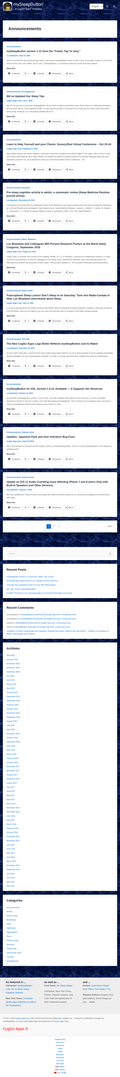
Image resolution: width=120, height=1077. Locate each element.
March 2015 (11, 868)
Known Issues (28, 484)
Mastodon (60, 1054)
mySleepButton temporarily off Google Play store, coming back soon (48, 621)
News (24, 246)
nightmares (11, 935)
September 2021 (13, 703)
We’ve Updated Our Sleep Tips (25, 103)
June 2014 (11, 885)
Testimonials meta (14, 960)
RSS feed (60, 1064)
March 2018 (11, 761)
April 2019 (11, 736)
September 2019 (13, 724)
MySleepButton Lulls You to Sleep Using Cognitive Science (19, 989)
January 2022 (12, 699)
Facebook (60, 1057)
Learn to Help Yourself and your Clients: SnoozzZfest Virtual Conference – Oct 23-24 (59, 151)
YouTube (60, 1060)
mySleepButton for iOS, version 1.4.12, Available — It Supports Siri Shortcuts (54, 395)
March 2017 (11, 811)
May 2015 (11, 860)
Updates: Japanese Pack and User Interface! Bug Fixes (41, 443)
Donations (60, 1045)
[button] (107, 10)
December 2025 (13, 671)
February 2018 (13, 765)
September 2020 (13, 708)
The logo (26, 346)
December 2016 (13, 815)
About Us (60, 1042)
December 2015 (13, 843)
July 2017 (10, 794)
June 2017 (11, 798)
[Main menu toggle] (114, 10)
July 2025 (10, 683)
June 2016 (11, 823)
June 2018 (11, 753)
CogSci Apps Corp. (23, 1018)
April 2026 (11, 662)
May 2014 (11, 889)
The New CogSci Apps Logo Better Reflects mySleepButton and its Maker (52, 350)
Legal (60, 1048)
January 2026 (12, 666)
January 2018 (12, 769)
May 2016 (11, 827)
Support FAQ (60, 1039)
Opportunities (12, 939)
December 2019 (13, 720)
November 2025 (13, 675)
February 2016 (13, 835)
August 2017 (12, 790)
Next (111, 533)
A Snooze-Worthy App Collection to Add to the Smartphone (21, 1002)
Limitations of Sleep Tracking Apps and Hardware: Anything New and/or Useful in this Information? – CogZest (51, 638)
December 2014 (13, 872)
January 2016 (12, 839)
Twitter (60, 1051)
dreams (10, 918)
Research (26, 195)
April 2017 (11, 806)
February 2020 (13, 712)
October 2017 (12, 782)
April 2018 (11, 757)
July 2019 (10, 732)
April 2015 (11, 864)
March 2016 (11, 831)
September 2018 (13, 749)
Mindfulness (11, 927)
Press (30, 298)
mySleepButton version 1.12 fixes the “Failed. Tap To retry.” (44, 58)
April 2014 (11, 893)
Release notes (28, 439)
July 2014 (10, 881)
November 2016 (13, 819)
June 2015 (11, 856)
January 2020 (12, 716)
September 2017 (13, 786)
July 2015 (10, 852)
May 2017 (11, 802)
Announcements (14, 54)
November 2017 (13, 778)
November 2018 (13, 741)
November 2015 (13, 848)
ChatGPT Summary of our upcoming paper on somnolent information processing (39, 600)
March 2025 (11, 691)
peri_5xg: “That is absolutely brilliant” (21, 596)
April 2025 (11, 687)
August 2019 (12, 728)
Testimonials (12, 956)
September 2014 (13, 876)
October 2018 (12, 745)
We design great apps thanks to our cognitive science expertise (32, 588)
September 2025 (13, 679)
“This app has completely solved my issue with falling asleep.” (32, 592)
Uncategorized (28, 99)
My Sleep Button (64, 985)
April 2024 (11, 695)
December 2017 (13, 773)
